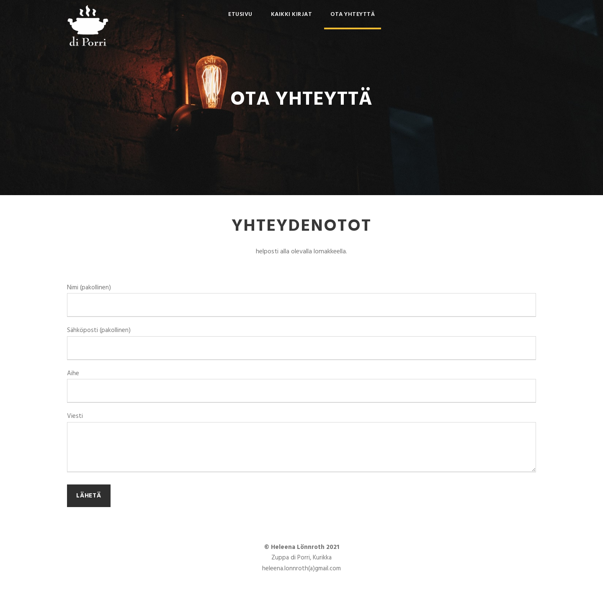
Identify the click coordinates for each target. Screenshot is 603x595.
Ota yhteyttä (352, 14)
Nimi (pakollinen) (301, 300)
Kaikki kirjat (291, 14)
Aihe (301, 385)
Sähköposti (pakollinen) (301, 342)
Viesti (301, 443)
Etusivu (240, 14)
